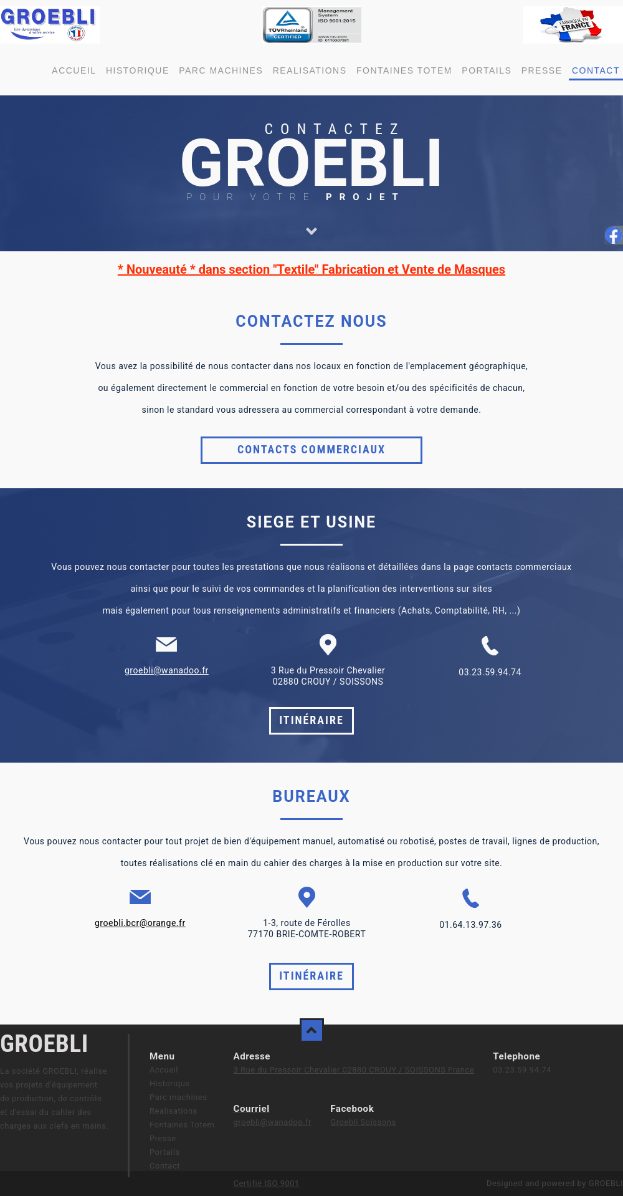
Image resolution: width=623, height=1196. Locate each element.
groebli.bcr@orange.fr (140, 923)
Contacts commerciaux (311, 449)
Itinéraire (311, 719)
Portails (486, 70)
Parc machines (221, 70)
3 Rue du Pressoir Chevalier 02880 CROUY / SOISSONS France (353, 1069)
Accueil (74, 70)
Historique (137, 70)
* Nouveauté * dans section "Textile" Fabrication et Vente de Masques (311, 269)
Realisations (310, 70)
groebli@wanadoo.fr (167, 670)
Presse (542, 70)
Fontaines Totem (404, 70)
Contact (596, 70)
